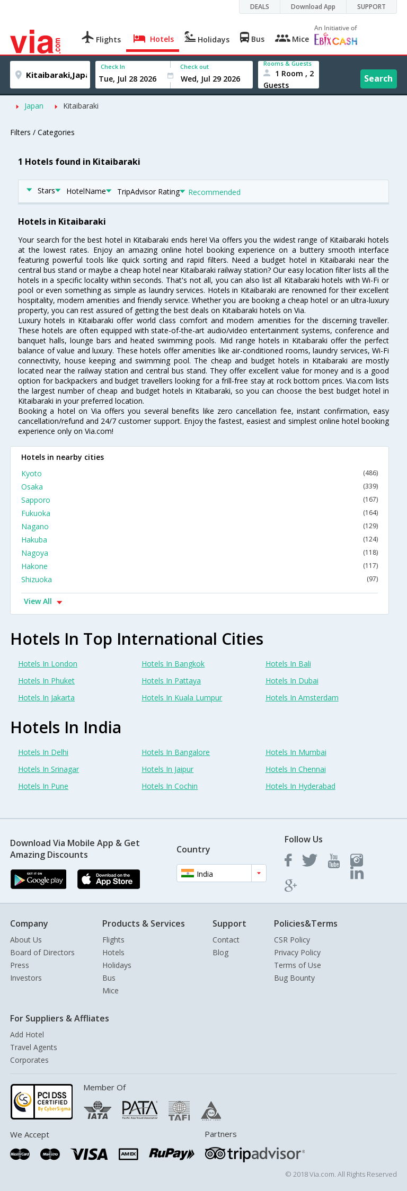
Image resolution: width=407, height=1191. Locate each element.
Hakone (199, 566)
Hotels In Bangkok (173, 664)
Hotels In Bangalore (175, 752)
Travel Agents (33, 1047)
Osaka (199, 487)
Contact (226, 940)
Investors (26, 978)
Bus (109, 978)
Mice (110, 990)
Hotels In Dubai (292, 681)
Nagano (199, 526)
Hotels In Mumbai (296, 752)
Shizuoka (199, 579)
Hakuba (199, 540)
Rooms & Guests (287, 63)
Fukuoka (199, 513)
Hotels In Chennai (296, 769)
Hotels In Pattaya (171, 681)
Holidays (116, 965)
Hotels (113, 952)
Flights (113, 940)
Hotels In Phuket (46, 681)
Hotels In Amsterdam (302, 697)
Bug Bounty (294, 978)
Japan (33, 106)
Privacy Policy (297, 952)
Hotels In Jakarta (46, 697)
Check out (194, 66)
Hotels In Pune (43, 786)
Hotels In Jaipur (167, 769)
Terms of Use (297, 965)
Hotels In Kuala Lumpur (181, 697)
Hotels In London (47, 664)
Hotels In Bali (288, 664)
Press (19, 965)
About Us (26, 940)
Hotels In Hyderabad (300, 786)
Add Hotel (27, 1034)
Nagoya (199, 553)
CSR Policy (292, 940)
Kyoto (199, 473)
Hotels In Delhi (43, 752)
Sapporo (199, 500)
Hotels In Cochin (169, 786)
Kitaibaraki (81, 106)
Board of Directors (42, 952)
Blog (220, 952)
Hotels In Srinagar (48, 769)
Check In (113, 66)
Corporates (29, 1060)
